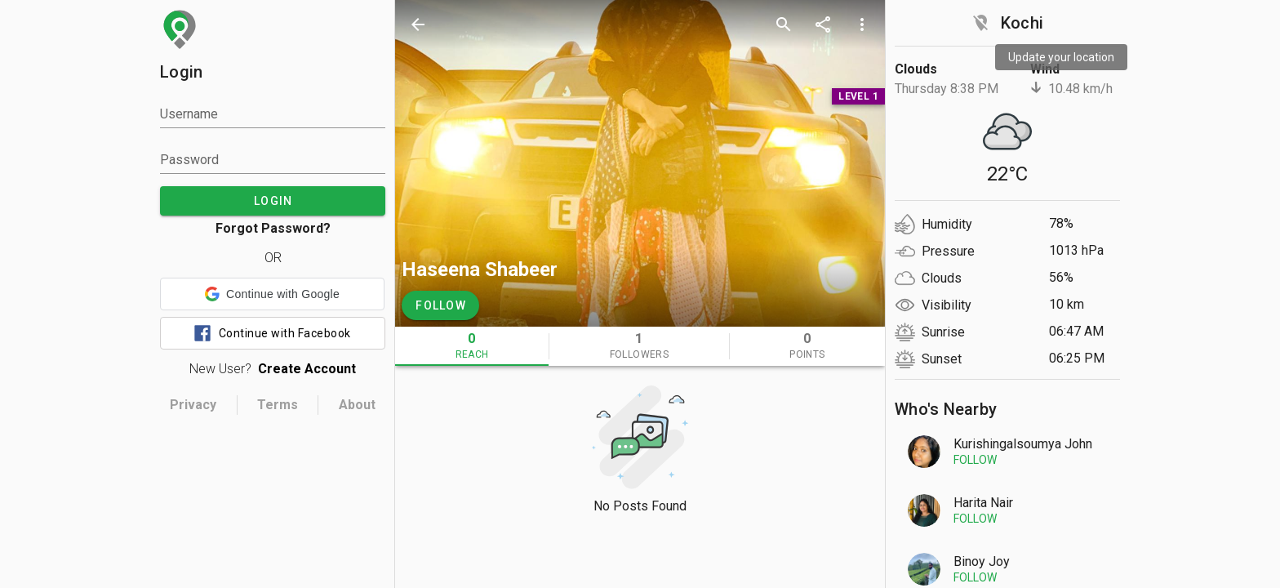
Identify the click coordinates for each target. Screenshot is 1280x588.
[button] (272, 294)
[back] (418, 24)
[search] (783, 24)
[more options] (862, 24)
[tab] (472, 346)
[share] (822, 24)
